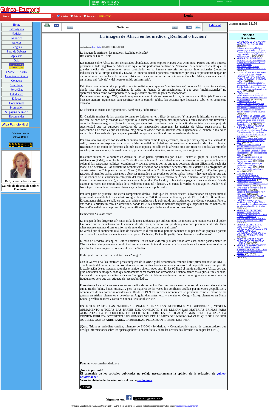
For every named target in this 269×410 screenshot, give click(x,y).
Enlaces (16, 98)
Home (16, 24)
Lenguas (17, 47)
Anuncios (16, 38)
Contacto (16, 80)
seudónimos (144, 380)
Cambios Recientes (16, 76)
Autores (16, 42)
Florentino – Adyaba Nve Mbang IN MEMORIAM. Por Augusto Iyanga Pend (251, 140)
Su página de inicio (16, 112)
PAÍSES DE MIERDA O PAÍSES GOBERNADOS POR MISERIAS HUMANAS (250, 241)
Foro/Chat (16, 89)
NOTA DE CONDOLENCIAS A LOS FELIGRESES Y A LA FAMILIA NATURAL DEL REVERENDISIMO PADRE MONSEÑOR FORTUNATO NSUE (251, 77)
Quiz (16, 60)
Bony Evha (96, 47)
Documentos (16, 103)
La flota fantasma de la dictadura (250, 256)
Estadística (16, 94)
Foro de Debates (16, 51)
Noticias (16, 33)
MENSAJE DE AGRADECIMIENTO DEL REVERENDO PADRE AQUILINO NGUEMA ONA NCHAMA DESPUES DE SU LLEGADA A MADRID (252, 249)
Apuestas (16, 56)
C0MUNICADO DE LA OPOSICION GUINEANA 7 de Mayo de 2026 (251, 43)
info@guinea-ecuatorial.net (186, 406)
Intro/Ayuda (17, 29)
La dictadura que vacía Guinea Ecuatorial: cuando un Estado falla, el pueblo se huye (252, 184)
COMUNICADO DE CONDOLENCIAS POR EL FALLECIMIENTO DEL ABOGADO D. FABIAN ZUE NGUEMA (252, 176)
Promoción (16, 107)
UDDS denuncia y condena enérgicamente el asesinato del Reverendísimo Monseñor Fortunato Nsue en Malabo (252, 96)
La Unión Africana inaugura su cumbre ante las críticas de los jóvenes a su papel (249, 159)
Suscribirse (16, 85)
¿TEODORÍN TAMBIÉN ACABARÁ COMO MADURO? (251, 197)
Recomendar (16, 116)
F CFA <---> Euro (16, 71)
